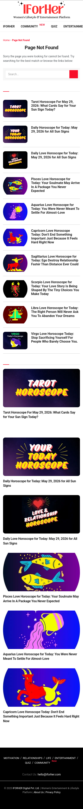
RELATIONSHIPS (32, 758)
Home (6, 40)
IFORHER (9, 26)
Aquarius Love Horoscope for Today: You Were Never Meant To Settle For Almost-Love (55, 208)
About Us (39, 792)
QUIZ (28, 762)
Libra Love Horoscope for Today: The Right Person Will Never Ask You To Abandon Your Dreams (55, 312)
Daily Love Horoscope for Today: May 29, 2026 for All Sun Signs (54, 155)
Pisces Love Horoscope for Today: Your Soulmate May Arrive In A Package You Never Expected (55, 185)
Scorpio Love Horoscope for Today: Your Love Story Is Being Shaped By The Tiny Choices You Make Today (55, 288)
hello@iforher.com (49, 774)
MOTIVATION (11, 758)
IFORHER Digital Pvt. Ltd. (26, 788)
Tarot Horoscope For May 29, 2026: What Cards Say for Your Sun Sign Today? (53, 105)
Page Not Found (21, 40)
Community (29, 26)
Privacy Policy (53, 792)
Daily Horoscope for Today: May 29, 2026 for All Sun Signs (54, 129)
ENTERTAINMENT (65, 758)
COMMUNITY (42, 762)
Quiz (54, 26)
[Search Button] (73, 74)
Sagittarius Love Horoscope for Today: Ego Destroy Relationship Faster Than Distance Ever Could (55, 260)
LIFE (48, 758)
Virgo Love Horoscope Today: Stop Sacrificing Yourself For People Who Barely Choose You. (54, 337)
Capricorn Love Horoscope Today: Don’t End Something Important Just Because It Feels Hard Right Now (54, 236)
